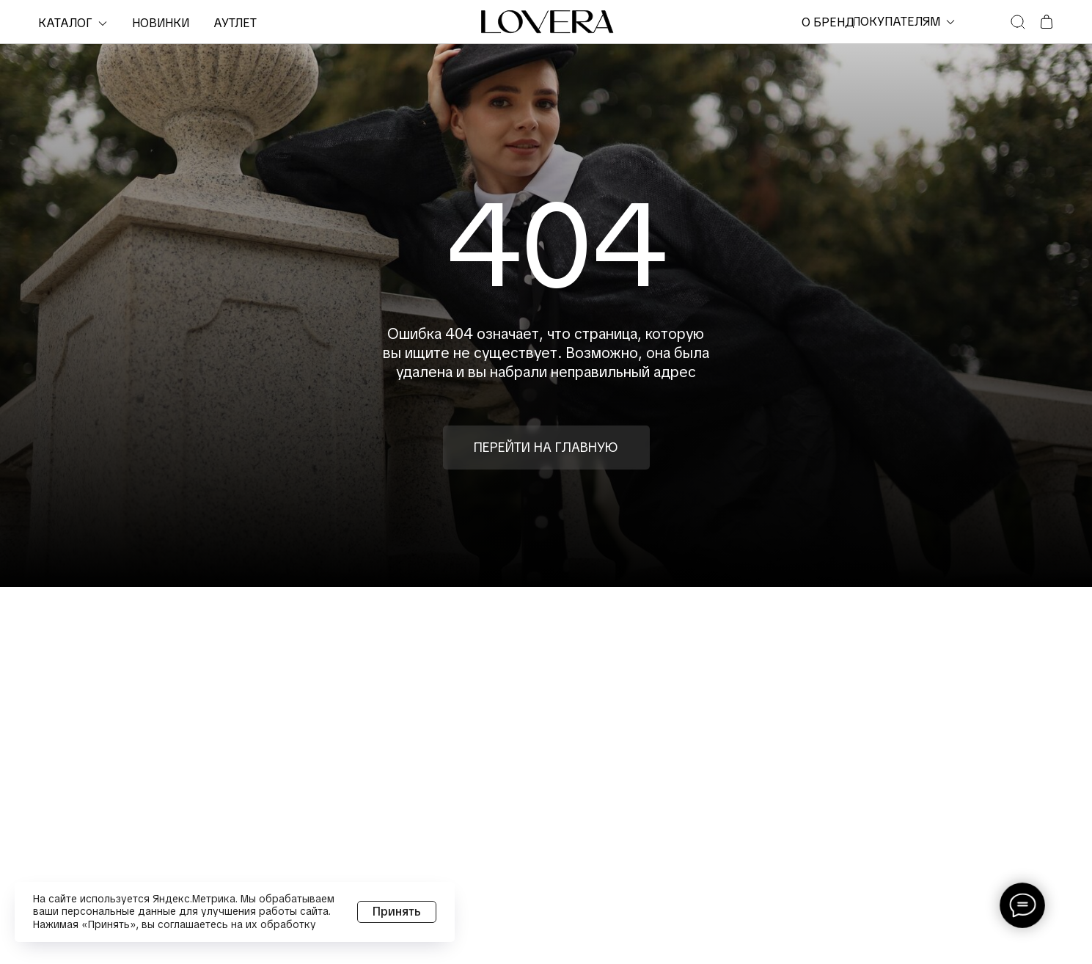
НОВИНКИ (160, 23)
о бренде (832, 22)
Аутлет (235, 23)
